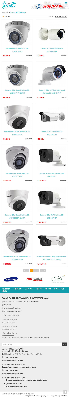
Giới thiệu (17, 289)
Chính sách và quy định (9, 319)
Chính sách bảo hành (9, 329)
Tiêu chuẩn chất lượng (9, 326)
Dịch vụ (38, 289)
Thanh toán (59, 289)
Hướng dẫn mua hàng (9, 323)
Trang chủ (6, 289)
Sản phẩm (28, 289)
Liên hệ (4, 291)
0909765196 (53, 6)
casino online (10, 340)
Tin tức (48, 289)
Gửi (64, 344)
